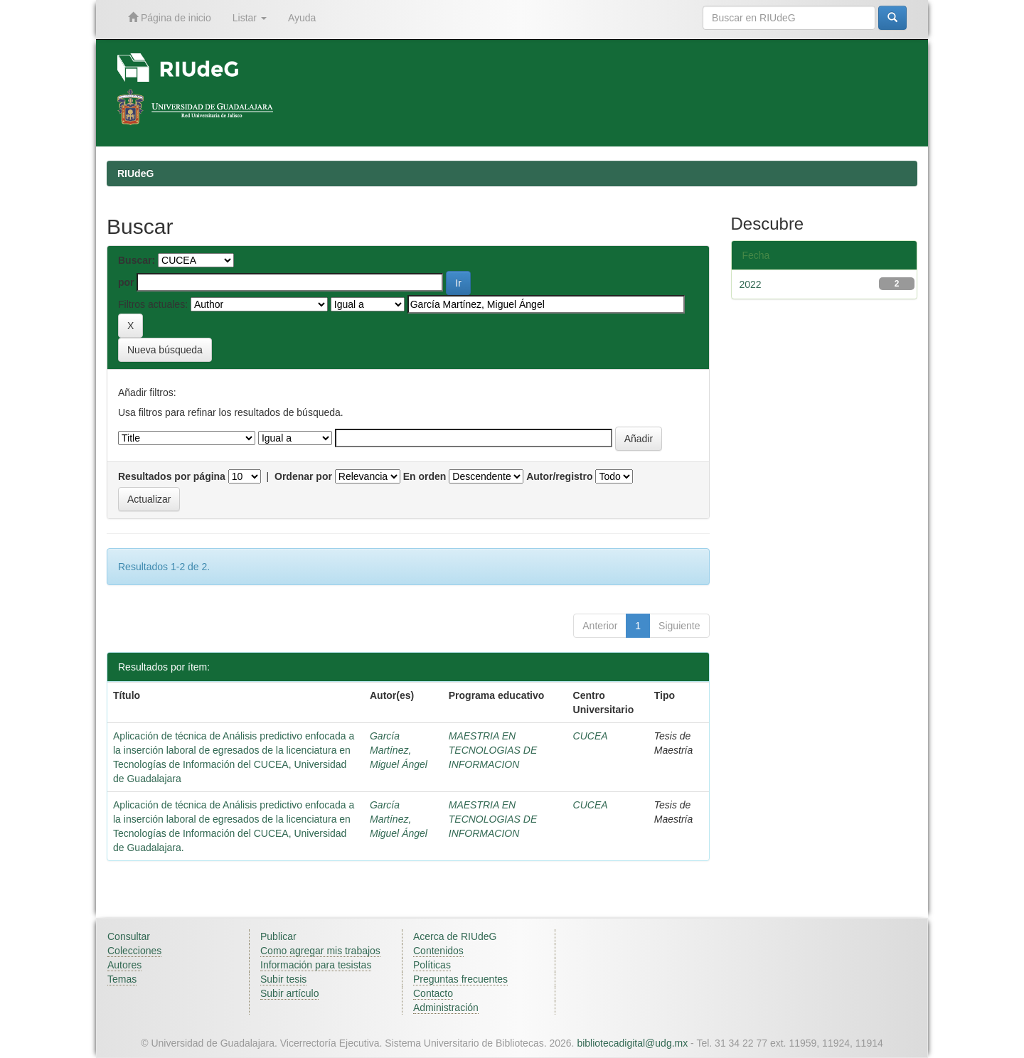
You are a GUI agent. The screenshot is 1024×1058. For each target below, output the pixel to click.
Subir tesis (283, 979)
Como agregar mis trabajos (320, 950)
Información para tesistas (315, 965)
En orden (425, 476)
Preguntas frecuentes (460, 979)
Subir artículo (289, 993)
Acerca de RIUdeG (455, 936)
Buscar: (136, 260)
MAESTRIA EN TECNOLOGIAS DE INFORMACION (493, 750)
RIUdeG (135, 173)
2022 (751, 284)
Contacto (433, 993)
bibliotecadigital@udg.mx (632, 1043)
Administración (446, 1007)
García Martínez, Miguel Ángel (398, 750)
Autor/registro (559, 476)
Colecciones (134, 950)
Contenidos (438, 950)
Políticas (432, 965)
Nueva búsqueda (165, 350)
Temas (122, 979)
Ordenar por (303, 476)
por (126, 282)
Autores (124, 965)
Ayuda (302, 17)
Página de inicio (169, 17)
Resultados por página (171, 476)
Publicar (278, 936)
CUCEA (590, 736)
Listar (250, 17)
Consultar (128, 936)
